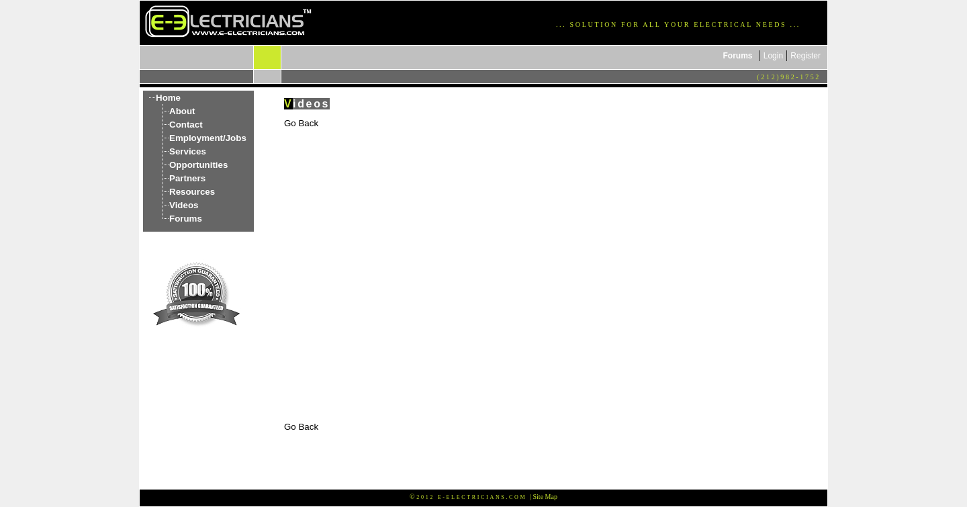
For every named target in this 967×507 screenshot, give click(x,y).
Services (187, 151)
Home (168, 98)
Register (805, 55)
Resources (192, 192)
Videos (183, 205)
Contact (186, 125)
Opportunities (198, 165)
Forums (738, 55)
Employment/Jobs (207, 138)
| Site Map (543, 496)
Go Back (301, 123)
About (182, 111)
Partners (187, 178)
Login (773, 55)
